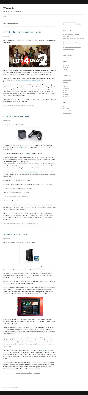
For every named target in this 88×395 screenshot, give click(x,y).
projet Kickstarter (23, 147)
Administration (67, 80)
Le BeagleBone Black (68, 49)
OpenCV (65, 94)
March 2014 (66, 65)
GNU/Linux (24, 105)
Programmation (67, 96)
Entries (66, 109)
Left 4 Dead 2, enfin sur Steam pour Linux (22, 32)
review (29, 153)
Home (4, 16)
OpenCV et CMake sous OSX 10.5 (72, 47)
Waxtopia (8, 8)
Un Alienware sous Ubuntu (15, 234)
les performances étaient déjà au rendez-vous (30, 81)
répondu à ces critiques (31, 172)
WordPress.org (67, 113)
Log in (64, 106)
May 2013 (65, 67)
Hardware (28, 223)
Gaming (18, 105)
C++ (64, 84)
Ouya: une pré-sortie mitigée (16, 116)
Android (18, 223)
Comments (67, 111)
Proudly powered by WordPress (11, 387)
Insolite (65, 92)
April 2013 (65, 69)
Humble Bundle (42, 350)
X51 (42, 281)
